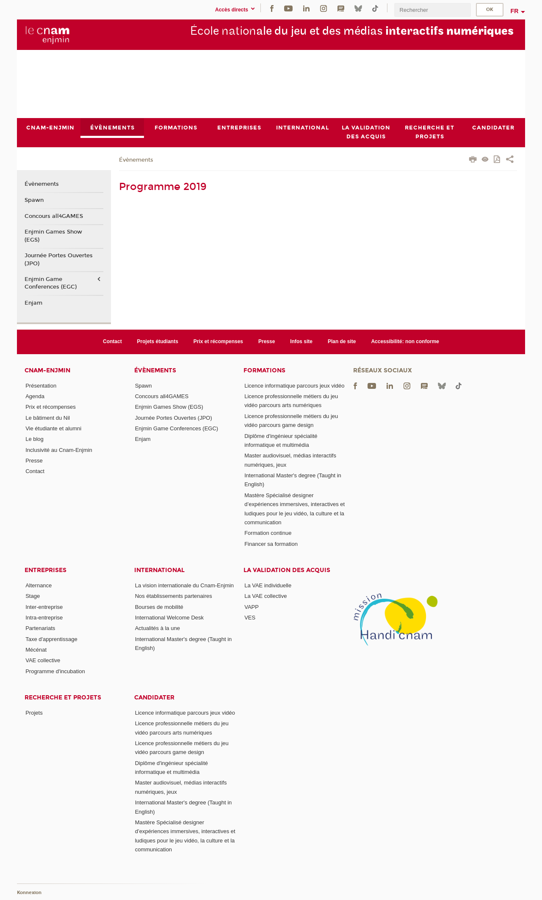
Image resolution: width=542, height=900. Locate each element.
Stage (32, 596)
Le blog (34, 439)
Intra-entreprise (44, 617)
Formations (264, 370)
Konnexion (29, 892)
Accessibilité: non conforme (405, 341)
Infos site (301, 341)
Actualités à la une (157, 628)
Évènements (136, 160)
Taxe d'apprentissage (51, 639)
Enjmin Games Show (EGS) (53, 236)
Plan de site (342, 341)
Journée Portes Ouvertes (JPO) (59, 259)
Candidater (154, 697)
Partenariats (40, 628)
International (159, 570)
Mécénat (36, 650)
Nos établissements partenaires (173, 596)
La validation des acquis (286, 570)
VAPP (251, 607)
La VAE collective (265, 596)
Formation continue (267, 533)
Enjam (33, 303)
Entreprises (45, 570)
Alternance (38, 585)
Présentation (40, 386)
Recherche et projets (63, 697)
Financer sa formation (271, 544)
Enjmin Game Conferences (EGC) (51, 283)
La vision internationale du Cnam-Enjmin (184, 585)
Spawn (34, 200)
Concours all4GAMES (54, 216)
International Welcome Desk (169, 617)
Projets (33, 713)
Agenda (34, 396)
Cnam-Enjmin (47, 370)
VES (249, 617)
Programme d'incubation (55, 671)
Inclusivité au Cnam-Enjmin (58, 450)
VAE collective (42, 660)
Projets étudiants (157, 341)
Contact (112, 341)
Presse (266, 341)
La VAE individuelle (267, 585)
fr (515, 11)
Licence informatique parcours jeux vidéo (294, 386)
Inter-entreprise (44, 607)
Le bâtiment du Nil (47, 418)
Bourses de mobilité (159, 607)
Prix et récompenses (218, 341)
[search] (432, 10)
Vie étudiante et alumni (53, 428)
